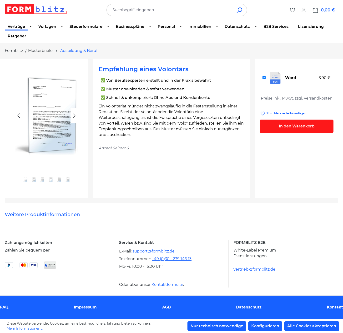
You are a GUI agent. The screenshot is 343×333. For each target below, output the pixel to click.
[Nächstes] (74, 115)
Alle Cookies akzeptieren (311, 326)
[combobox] (169, 10)
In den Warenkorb (296, 126)
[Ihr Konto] (304, 10)
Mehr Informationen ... (25, 328)
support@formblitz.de (153, 251)
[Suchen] (239, 10)
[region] (46, 126)
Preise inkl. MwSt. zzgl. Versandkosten (297, 98)
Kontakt (335, 307)
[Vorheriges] (18, 115)
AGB (166, 307)
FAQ (4, 307)
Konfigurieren (265, 326)
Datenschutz (249, 307)
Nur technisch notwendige (217, 326)
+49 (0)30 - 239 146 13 (172, 259)
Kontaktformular (167, 284)
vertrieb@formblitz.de (254, 269)
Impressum (85, 307)
